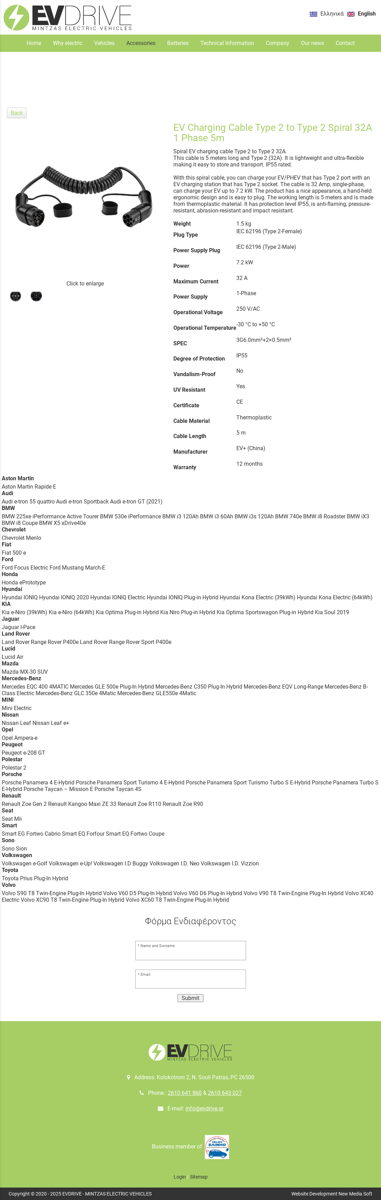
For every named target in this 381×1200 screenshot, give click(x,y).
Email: (145, 974)
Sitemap (199, 1177)
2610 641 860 (185, 1093)
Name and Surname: (158, 946)
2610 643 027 (225, 1093)
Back (17, 113)
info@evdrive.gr (204, 1108)
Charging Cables (195, 86)
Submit (190, 998)
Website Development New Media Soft (331, 1194)
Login (180, 1177)
